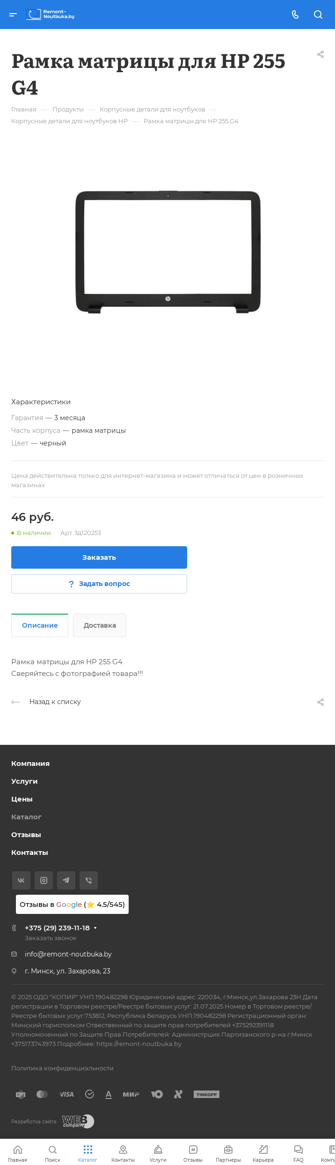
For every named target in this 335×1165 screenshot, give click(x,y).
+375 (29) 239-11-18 (57, 927)
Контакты (29, 852)
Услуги (24, 781)
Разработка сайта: (34, 1122)
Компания (30, 763)
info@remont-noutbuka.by (68, 954)
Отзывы (26, 834)
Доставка (100, 625)
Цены (22, 798)
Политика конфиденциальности (62, 1068)
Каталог (26, 816)
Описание (40, 625)
